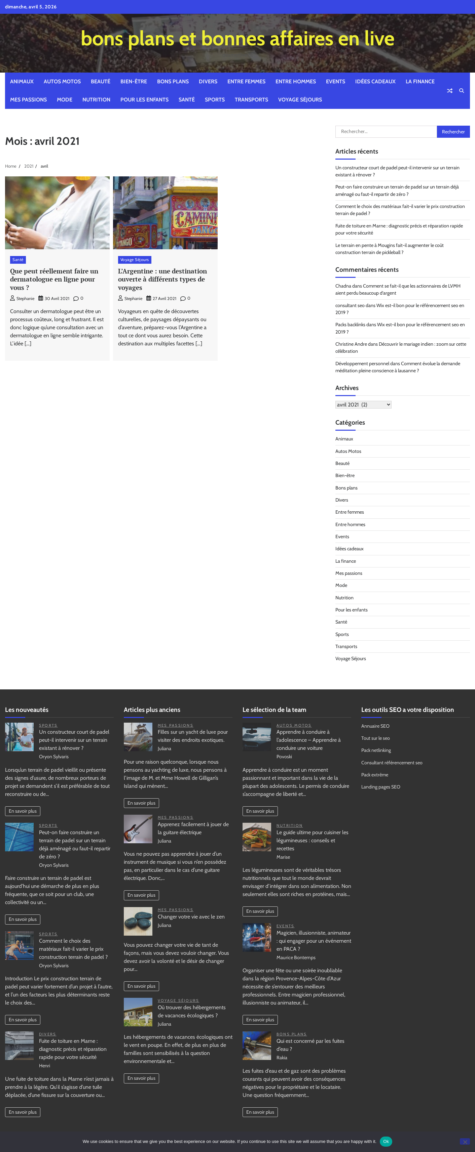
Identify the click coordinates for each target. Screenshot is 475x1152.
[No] (465, 1141)
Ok (386, 1141)
